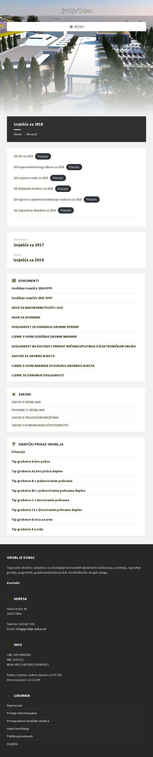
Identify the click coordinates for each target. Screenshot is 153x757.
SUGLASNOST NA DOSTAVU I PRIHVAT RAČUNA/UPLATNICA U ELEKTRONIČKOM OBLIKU (74, 346)
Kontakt (13, 583)
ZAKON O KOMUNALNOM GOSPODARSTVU (40, 425)
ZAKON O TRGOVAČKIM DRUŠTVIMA (35, 417)
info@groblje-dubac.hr (30, 629)
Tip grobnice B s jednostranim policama (42, 481)
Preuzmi (43, 156)
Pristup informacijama (22, 713)
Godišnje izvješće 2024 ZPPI (32, 288)
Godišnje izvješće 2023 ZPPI (32, 298)
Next (17, 255)
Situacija (18, 452)
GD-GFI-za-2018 (23, 156)
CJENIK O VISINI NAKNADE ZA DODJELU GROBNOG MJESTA (53, 366)
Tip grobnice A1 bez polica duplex (37, 471)
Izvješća (12, 744)
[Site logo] (76, 13)
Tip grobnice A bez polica (31, 461)
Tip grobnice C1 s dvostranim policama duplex (47, 510)
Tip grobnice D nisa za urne (32, 519)
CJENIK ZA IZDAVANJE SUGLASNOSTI (39, 375)
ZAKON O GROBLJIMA (26, 402)
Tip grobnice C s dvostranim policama (40, 500)
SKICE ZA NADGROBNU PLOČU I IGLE (37, 308)
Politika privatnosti (20, 736)
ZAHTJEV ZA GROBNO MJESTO (33, 356)
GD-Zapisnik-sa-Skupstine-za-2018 (35, 210)
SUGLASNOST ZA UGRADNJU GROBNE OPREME (45, 327)
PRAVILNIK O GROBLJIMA (28, 410)
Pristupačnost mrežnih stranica (28, 721)
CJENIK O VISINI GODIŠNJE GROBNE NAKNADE (44, 336)
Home (18, 134)
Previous (20, 239)
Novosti (32, 134)
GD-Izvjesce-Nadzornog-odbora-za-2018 (39, 167)
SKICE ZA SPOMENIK (26, 317)
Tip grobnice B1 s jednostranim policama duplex (48, 490)
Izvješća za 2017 (29, 244)
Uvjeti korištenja (18, 728)
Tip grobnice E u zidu (27, 529)
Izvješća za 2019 (29, 260)
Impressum (14, 705)
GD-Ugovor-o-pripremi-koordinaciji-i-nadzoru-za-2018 (47, 199)
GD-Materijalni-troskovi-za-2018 (33, 189)
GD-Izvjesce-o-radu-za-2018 (31, 178)
